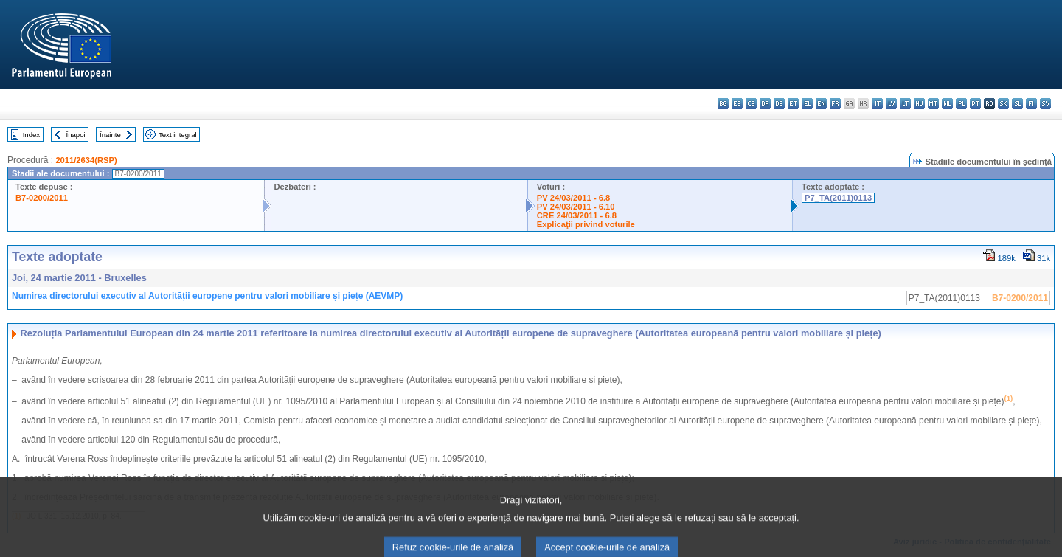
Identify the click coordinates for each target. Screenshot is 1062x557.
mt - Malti (933, 103)
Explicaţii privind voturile (586, 224)
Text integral (178, 135)
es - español (737, 103)
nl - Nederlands (947, 103)
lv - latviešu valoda (891, 103)
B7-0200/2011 (41, 197)
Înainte (110, 135)
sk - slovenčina (1003, 103)
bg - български (723, 103)
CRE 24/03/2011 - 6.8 (577, 215)
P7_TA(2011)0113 (838, 197)
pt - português (975, 103)
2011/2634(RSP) (86, 160)
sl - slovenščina (1017, 103)
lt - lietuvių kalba (905, 103)
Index (31, 135)
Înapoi (76, 135)
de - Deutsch (779, 103)
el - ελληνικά (807, 103)
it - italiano (877, 103)
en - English (821, 103)
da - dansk (765, 103)
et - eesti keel (793, 103)
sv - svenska (1045, 103)
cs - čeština (751, 103)
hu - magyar (919, 103)
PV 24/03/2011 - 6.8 (574, 197)
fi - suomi (1031, 103)
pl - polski (961, 103)
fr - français (835, 103)
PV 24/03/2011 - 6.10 (576, 206)
